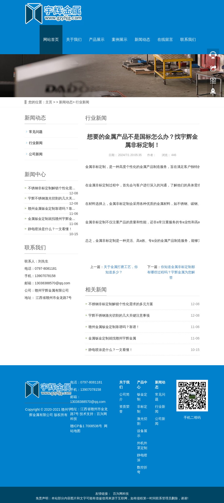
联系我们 (188, 39)
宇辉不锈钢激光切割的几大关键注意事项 (119, 315)
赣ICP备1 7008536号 (86, 426)
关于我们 (74, 39)
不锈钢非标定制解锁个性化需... (51, 188)
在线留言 (165, 39)
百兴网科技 (121, 493)
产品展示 (96, 39)
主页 (48, 102)
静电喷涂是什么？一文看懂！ (110, 350)
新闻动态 (142, 39)
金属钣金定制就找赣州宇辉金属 (112, 338)
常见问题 (36, 132)
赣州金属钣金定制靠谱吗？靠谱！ (113, 327)
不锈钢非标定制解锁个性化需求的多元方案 (120, 304)
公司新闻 (36, 154)
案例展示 (119, 39)
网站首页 (51, 39)
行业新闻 (82, 102)
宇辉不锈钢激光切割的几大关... (51, 198)
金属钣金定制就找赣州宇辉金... (51, 219)
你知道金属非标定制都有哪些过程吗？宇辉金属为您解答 (171, 272)
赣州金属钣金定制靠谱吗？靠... (51, 208)
